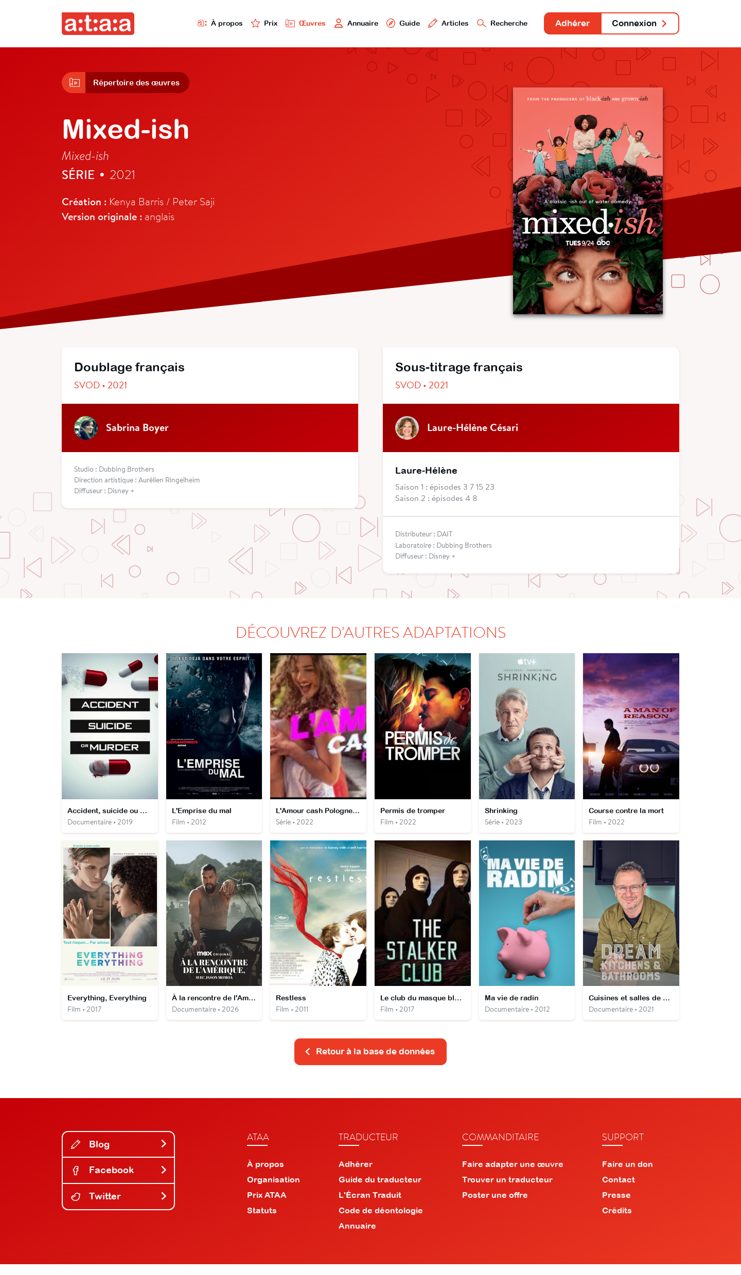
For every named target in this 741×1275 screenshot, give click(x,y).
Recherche (486, 24)
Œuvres (276, 24)
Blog (119, 1155)
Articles (428, 24)
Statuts (262, 1221)
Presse (616, 1205)
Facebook (119, 1181)
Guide (380, 24)
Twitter (119, 1206)
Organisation (273, 1190)
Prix (232, 24)
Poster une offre (495, 1205)
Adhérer (562, 24)
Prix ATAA (267, 1205)
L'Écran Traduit (370, 1205)
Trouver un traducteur (507, 1190)
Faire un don (627, 1174)
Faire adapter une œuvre (512, 1174)
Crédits (617, 1221)
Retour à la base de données (369, 1061)
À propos (186, 24)
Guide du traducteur (380, 1190)
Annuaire (330, 24)
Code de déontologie (381, 1221)
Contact (618, 1190)
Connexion (636, 24)
